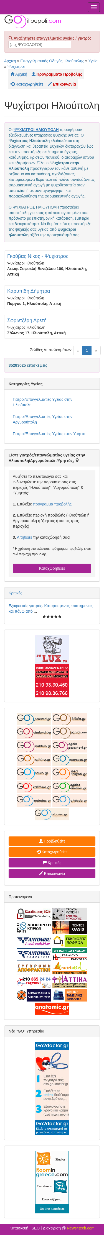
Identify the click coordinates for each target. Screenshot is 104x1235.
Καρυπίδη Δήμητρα (28, 291)
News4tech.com (81, 1228)
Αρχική (10, 61)
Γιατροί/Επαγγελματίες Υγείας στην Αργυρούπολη (42, 419)
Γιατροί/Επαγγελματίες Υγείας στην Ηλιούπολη (42, 402)
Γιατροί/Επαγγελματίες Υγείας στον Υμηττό (49, 434)
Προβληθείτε (52, 841)
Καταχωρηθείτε (52, 568)
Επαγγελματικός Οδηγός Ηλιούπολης (52, 61)
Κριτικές (15, 593)
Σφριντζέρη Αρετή (27, 320)
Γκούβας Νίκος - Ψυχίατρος (38, 256)
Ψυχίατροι (16, 66)
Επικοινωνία (52, 873)
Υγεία (93, 61)
